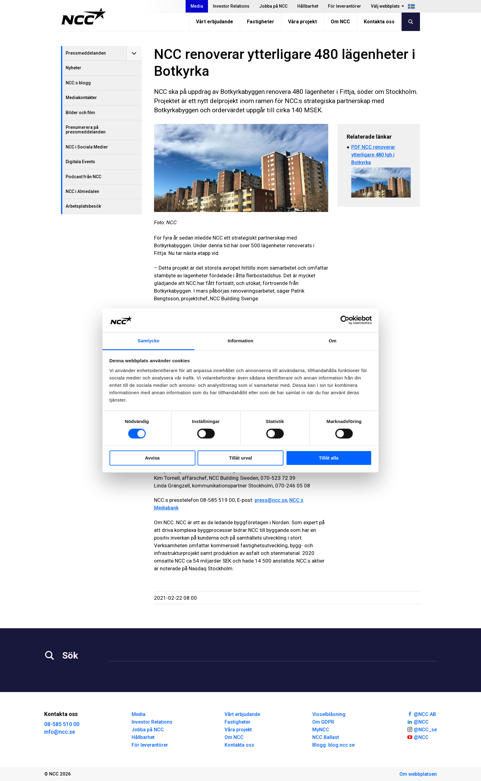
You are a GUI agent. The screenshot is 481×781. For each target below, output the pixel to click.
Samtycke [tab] (149, 340)
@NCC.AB (421, 713)
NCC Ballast (325, 737)
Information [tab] (240, 340)
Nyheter (73, 67)
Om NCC (340, 22)
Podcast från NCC (83, 176)
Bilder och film (80, 112)
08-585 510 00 (61, 724)
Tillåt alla (329, 457)
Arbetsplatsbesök (83, 206)
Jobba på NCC (273, 6)
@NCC (418, 721)
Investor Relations (231, 6)
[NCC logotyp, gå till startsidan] (83, 16)
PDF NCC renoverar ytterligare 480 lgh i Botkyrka (373, 154)
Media (196, 6)
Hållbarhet (307, 6)
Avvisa (152, 457)
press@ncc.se (271, 500)
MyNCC (320, 730)
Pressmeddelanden (86, 53)
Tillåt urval (240, 457)
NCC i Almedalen (82, 191)
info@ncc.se (59, 732)
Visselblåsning (328, 714)
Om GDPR (323, 722)
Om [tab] (332, 340)
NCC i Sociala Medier (87, 146)
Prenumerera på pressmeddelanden (86, 129)
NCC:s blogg (78, 82)
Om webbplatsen (418, 774)
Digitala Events (80, 161)
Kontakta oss (379, 22)
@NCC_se (422, 729)
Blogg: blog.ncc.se (333, 745)
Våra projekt (302, 22)
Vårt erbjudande (214, 22)
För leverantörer (344, 6)
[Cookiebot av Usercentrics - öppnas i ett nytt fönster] (345, 320)
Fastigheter (260, 22)
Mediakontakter (81, 97)
